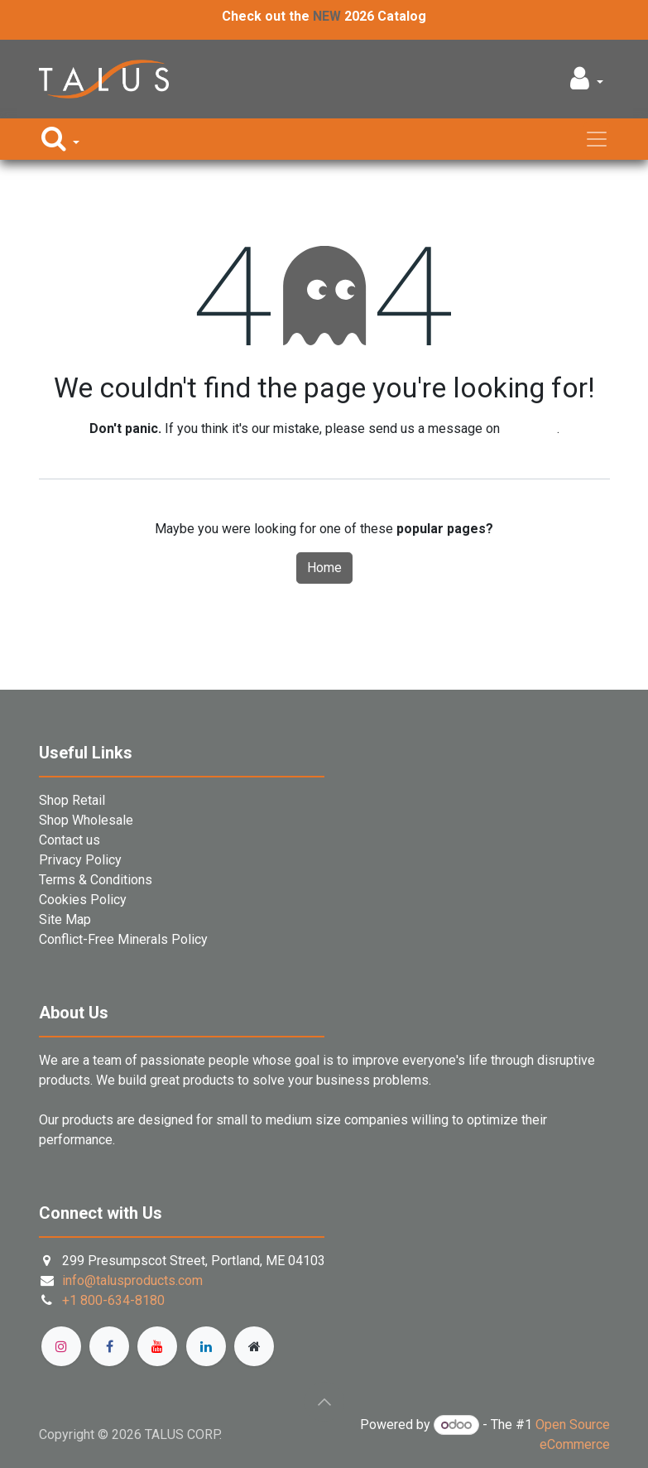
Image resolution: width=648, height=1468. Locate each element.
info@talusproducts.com (132, 1280)
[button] (586, 83)
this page (530, 428)
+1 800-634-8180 (113, 1300)
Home (324, 567)
